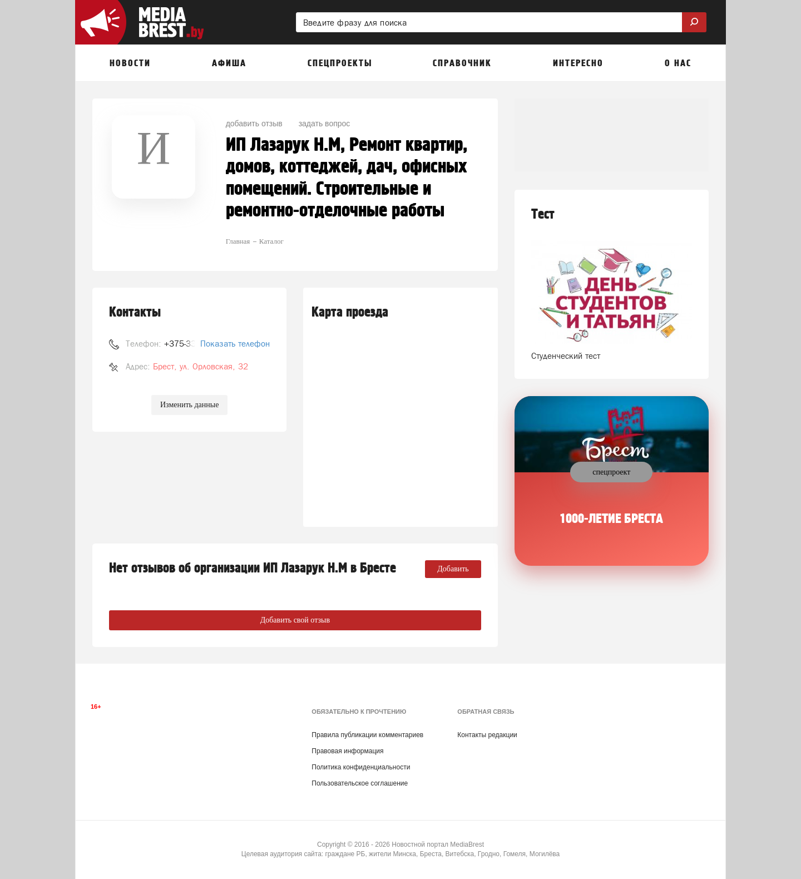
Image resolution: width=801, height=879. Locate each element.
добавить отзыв (254, 123)
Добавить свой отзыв (295, 620)
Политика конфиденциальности (361, 767)
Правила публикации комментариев (367, 735)
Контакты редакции (487, 735)
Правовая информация (347, 751)
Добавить (453, 569)
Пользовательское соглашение (360, 783)
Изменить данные (189, 405)
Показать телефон (235, 343)
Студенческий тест (565, 356)
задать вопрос (324, 123)
